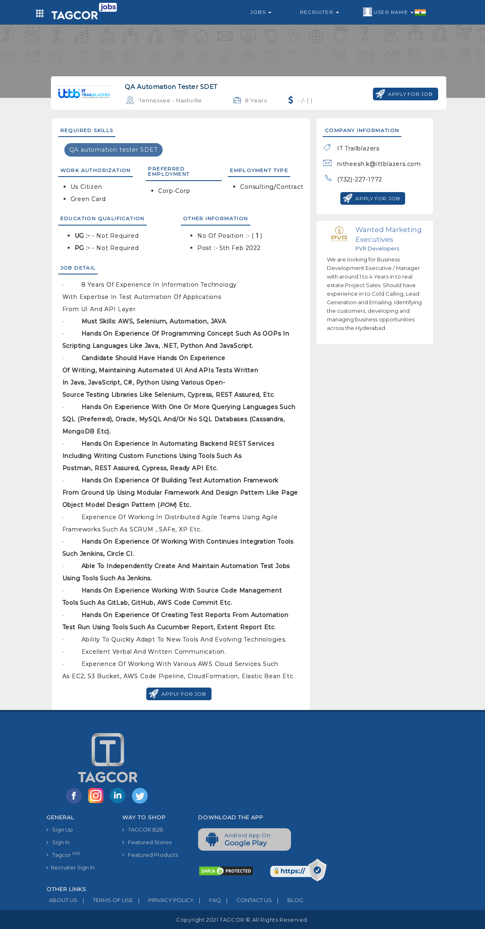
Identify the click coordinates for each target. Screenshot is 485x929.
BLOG (287, 900)
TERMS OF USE (105, 900)
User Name (394, 12)
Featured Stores (147, 842)
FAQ (207, 900)
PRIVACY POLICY (163, 900)
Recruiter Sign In (70, 867)
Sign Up (59, 829)
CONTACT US (246, 900)
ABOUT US (61, 900)
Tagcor (63, 854)
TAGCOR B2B (142, 829)
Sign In (58, 842)
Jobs (260, 12)
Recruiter (319, 12)
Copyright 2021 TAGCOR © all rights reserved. (242, 919)
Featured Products (150, 855)
